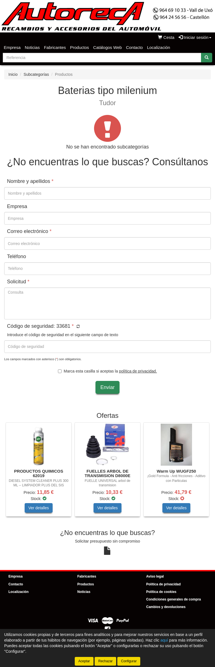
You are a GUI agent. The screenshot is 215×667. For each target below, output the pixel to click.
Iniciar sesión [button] (195, 37)
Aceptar (84, 661)
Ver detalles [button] (38, 508)
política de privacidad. (138, 371)
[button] (77, 327)
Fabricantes (55, 47)
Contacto (134, 47)
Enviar (107, 387)
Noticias (32, 47)
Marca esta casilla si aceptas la (107, 371)
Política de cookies (161, 592)
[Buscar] (206, 57)
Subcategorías (36, 74)
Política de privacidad (163, 584)
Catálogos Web (107, 47)
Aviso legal (155, 576)
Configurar (129, 661)
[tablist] (107, 472)
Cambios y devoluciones (166, 607)
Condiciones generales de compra (173, 599)
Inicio (13, 74)
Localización (158, 47)
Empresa (12, 47)
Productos (79, 47)
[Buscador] (102, 57)
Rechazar (105, 661)
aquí (164, 640)
